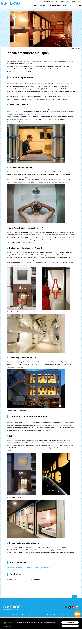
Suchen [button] (73, 5)
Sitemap (31, 614)
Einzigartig (29, 567)
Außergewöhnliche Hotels (15, 567)
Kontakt (45, 614)
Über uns (69, 614)
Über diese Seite (14, 614)
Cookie (24, 614)
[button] (44, 6)
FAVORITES (80, 5)
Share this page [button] (76, 5)
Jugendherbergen (46, 567)
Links (38, 614)
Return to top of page (74, 596)
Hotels (36, 567)
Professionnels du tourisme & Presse (50, 1)
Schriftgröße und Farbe (57, 614)
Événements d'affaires (76, 1)
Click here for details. (7, 626)
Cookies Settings (70, 622)
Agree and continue (70, 625)
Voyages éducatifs (65, 1)
